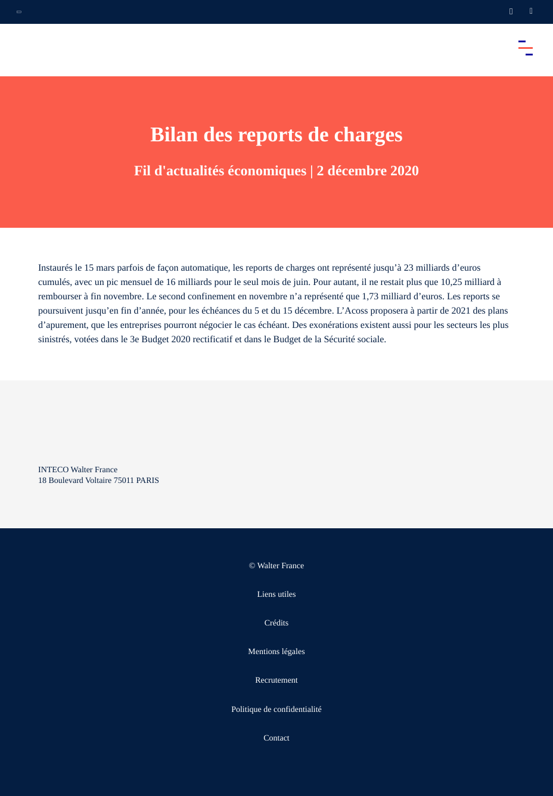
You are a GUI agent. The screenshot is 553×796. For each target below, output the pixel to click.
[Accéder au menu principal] (525, 47)
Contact (276, 738)
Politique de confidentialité (276, 709)
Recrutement (276, 680)
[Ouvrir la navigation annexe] (19, 12)
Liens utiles (276, 594)
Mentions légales (276, 652)
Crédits (276, 623)
